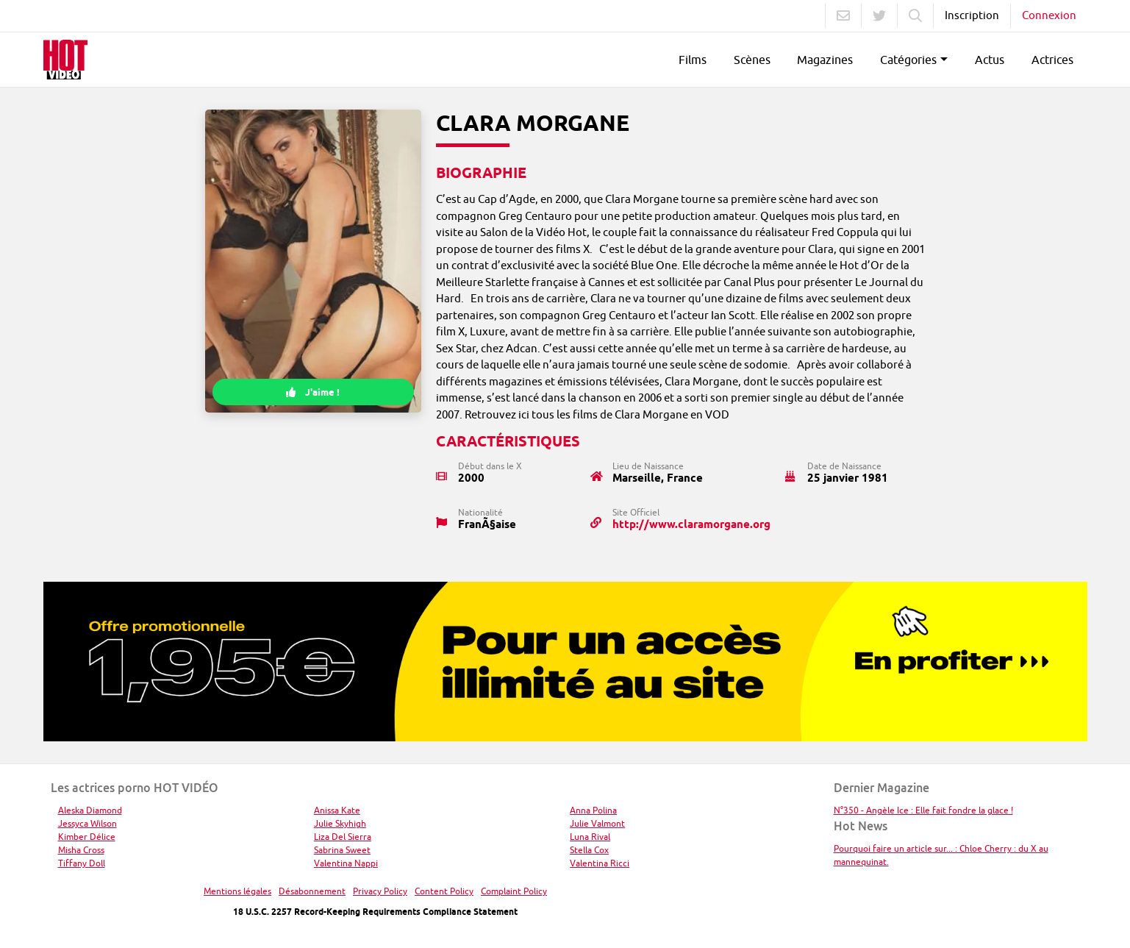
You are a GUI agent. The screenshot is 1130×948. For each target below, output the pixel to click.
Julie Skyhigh (340, 823)
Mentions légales (237, 891)
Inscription (972, 15)
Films (693, 59)
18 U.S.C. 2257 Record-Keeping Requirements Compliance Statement (375, 911)
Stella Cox (589, 849)
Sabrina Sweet (342, 849)
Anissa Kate (337, 810)
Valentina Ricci (599, 863)
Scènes (752, 59)
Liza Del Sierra (342, 836)
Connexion (1049, 15)
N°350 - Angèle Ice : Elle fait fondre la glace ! (923, 810)
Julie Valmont (597, 823)
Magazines (825, 59)
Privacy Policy (380, 891)
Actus (989, 59)
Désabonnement (312, 891)
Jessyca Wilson (87, 823)
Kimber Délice (86, 836)
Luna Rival (590, 836)
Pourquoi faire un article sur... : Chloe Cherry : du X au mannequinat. (941, 855)
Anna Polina (593, 810)
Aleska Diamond (90, 810)
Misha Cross (81, 849)
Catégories (908, 59)
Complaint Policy (514, 891)
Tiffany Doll (81, 863)
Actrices (1052, 59)
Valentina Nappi (346, 863)
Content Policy (444, 891)
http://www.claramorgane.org (691, 524)
